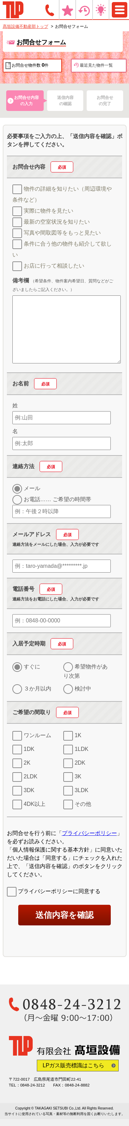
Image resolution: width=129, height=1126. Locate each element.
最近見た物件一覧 (93, 65)
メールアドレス (45, 534)
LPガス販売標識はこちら (74, 1065)
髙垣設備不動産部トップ (25, 26)
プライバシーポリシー (89, 833)
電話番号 (37, 589)
